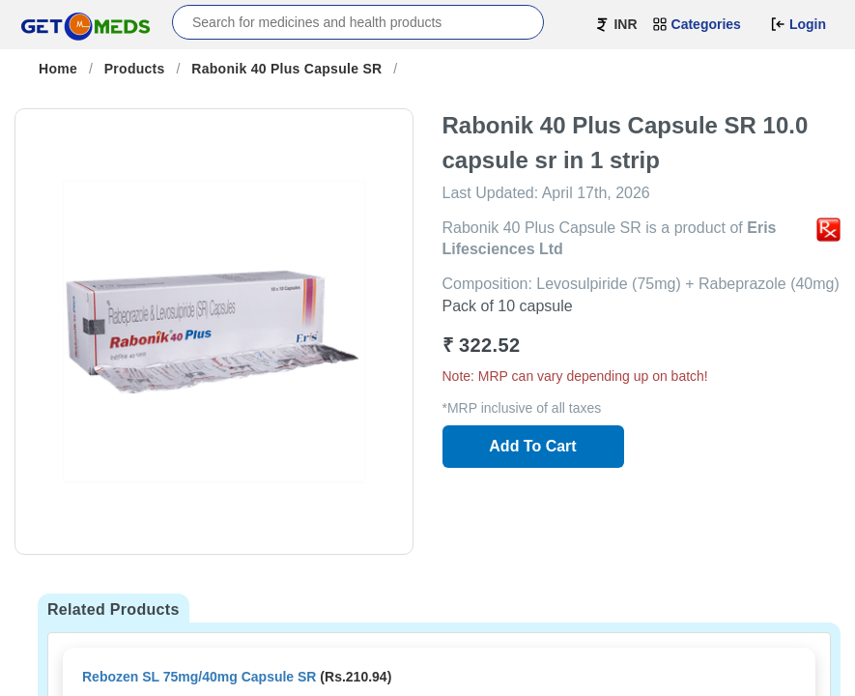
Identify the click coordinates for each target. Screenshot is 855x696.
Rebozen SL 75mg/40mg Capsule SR (199, 676)
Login (798, 24)
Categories (696, 24)
